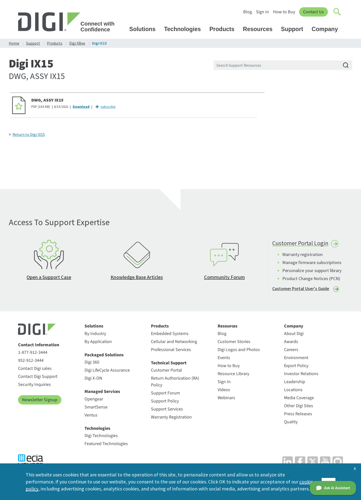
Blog (247, 12)
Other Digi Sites (298, 406)
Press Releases (298, 414)
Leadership (294, 382)
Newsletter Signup (39, 400)
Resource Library (233, 374)
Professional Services (171, 350)
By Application (98, 342)
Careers (291, 350)
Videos (224, 390)
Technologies (185, 29)
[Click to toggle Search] (337, 12)
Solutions (144, 29)
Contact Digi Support (37, 377)
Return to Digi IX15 (29, 134)
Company (327, 29)
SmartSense (96, 408)
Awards (291, 342)
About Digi (294, 334)
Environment (296, 358)
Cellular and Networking (174, 342)
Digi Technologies (101, 436)
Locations (293, 390)
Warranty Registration (171, 418)
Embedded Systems (170, 334)
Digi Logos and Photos (239, 350)
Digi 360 (91, 363)
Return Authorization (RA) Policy (175, 382)
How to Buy (284, 12)
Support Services (167, 410)
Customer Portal (166, 371)
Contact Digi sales (35, 369)
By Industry (95, 334)
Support (294, 29)
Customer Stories (234, 342)
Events (224, 358)
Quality (291, 423)
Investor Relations (301, 374)
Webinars (226, 398)
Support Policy (165, 402)
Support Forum (165, 394)
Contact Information (38, 346)
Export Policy (296, 366)
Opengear (93, 400)
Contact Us (313, 12)
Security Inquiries (34, 385)
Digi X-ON (93, 379)
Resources (260, 29)
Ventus (91, 416)
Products (224, 29)
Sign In (262, 12)
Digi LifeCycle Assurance (107, 371)
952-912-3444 (31, 361)
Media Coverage (299, 398)
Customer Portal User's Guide (300, 289)
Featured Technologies (106, 444)
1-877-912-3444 (32, 353)
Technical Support (169, 364)
